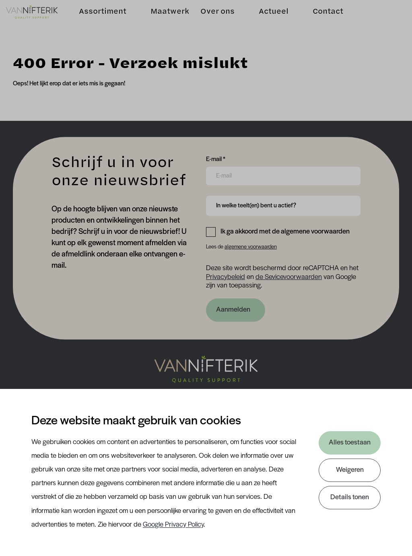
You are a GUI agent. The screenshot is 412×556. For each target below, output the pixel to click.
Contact (321, 22)
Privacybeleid (225, 277)
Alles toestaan (350, 442)
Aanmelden (233, 310)
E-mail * (215, 159)
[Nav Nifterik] (206, 369)
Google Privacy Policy (173, 525)
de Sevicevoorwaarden (288, 277)
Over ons (210, 22)
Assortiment (103, 22)
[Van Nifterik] (38, 22)
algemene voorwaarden (251, 247)
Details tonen (349, 497)
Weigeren (350, 470)
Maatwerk (170, 22)
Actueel (267, 22)
